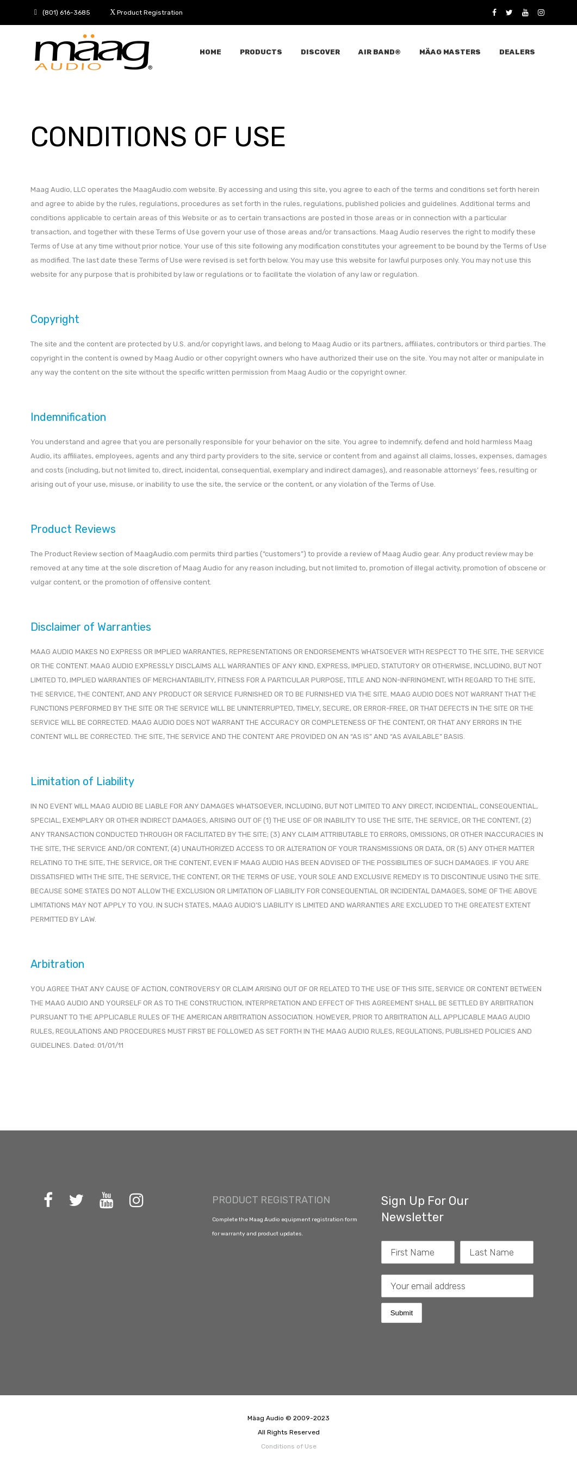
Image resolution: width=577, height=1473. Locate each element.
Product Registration (150, 12)
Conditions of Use (289, 1446)
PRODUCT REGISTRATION (271, 1200)
